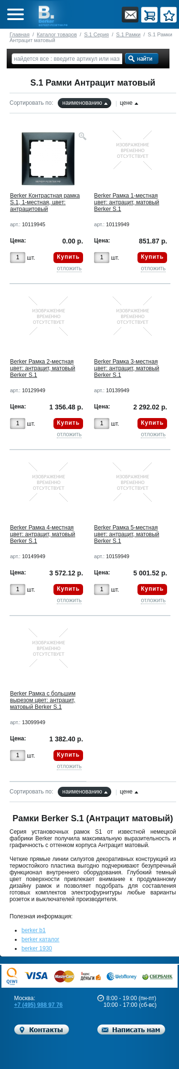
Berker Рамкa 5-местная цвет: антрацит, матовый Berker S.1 (126, 534)
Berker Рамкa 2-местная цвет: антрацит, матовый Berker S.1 (42, 368)
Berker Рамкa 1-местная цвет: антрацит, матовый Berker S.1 (126, 202)
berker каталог (40, 939)
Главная (20, 34)
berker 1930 (36, 948)
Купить (68, 256)
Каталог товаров (57, 34)
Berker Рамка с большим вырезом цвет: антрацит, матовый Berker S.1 (42, 700)
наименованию (82, 102)
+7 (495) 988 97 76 (38, 1005)
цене (126, 102)
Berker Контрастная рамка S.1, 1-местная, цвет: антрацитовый (45, 202)
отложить (69, 268)
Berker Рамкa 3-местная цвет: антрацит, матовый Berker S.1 (126, 368)
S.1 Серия (96, 34)
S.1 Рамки (128, 34)
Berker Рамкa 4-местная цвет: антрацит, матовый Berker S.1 (42, 534)
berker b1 (33, 930)
